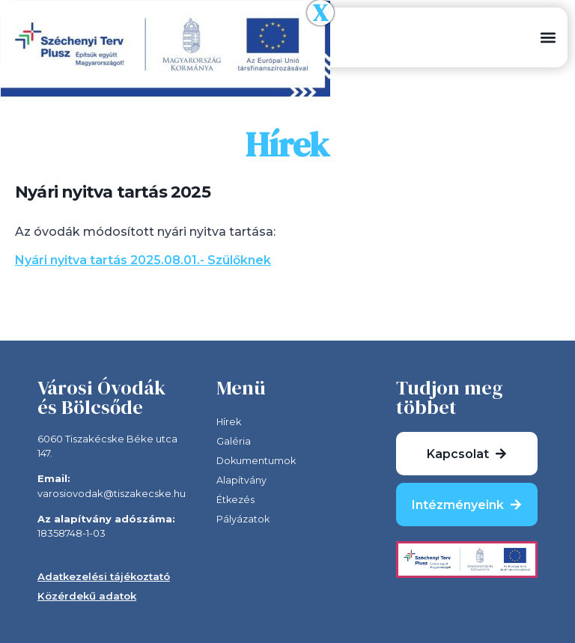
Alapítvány (241, 481)
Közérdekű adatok (86, 596)
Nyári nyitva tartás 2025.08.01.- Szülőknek (143, 260)
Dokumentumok (257, 461)
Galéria (233, 442)
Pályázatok (243, 519)
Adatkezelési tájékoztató (103, 576)
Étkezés (235, 500)
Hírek (229, 422)
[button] (547, 37)
